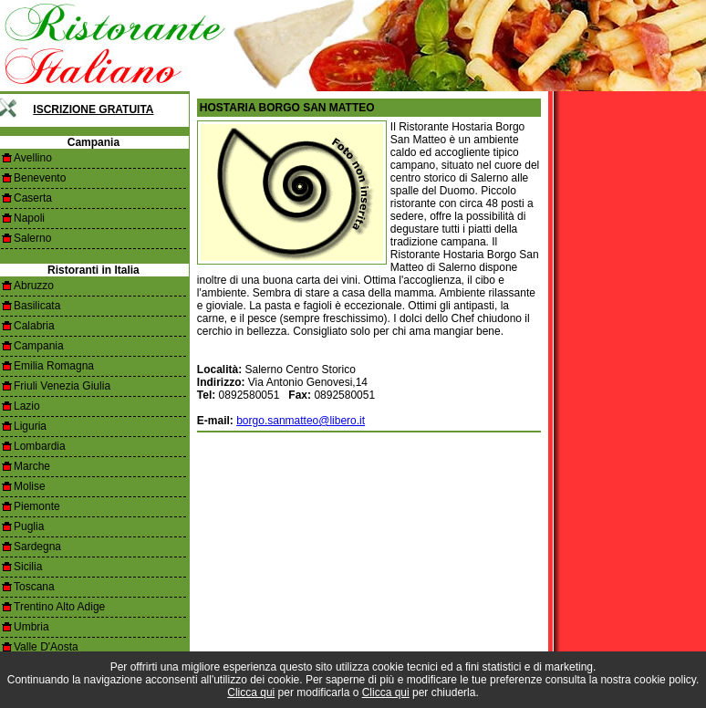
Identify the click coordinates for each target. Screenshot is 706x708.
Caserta (33, 198)
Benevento (40, 178)
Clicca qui (251, 692)
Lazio (27, 406)
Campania (39, 345)
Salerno (32, 238)
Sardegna (37, 546)
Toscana (34, 586)
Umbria (31, 626)
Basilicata (37, 305)
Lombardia (40, 446)
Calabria (34, 325)
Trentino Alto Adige (59, 606)
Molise (30, 486)
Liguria (30, 426)
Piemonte (37, 506)
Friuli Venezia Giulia (62, 386)
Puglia (29, 526)
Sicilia (28, 566)
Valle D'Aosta (46, 646)
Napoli (29, 218)
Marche (32, 466)
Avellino (33, 157)
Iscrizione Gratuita (93, 109)
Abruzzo (34, 285)
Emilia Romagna (54, 365)
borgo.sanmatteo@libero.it (300, 420)
